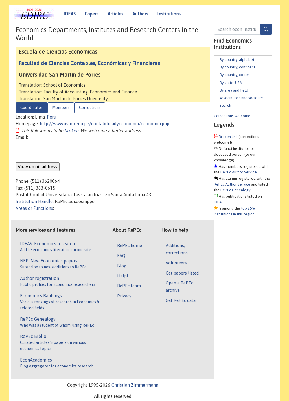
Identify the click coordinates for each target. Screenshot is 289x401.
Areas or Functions (34, 208)
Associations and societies (242, 97)
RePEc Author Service (238, 172)
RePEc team (129, 285)
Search (225, 105)
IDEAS (70, 13)
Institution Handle (34, 201)
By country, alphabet (237, 59)
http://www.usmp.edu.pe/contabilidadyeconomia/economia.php (104, 123)
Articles (115, 13)
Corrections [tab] (89, 107)
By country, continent (237, 67)
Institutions (169, 13)
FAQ (121, 255)
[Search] (266, 29)
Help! (122, 275)
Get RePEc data (181, 300)
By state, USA (231, 82)
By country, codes (234, 74)
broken (71, 130)
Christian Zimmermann (134, 384)
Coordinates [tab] (31, 107)
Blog (121, 265)
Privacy (124, 295)
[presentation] (58, 151)
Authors (140, 13)
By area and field (234, 90)
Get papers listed (182, 272)
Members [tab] (60, 107)
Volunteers (176, 262)
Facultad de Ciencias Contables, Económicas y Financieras (89, 63)
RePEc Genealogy (235, 190)
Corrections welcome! (232, 115)
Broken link (228, 136)
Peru (51, 116)
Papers (91, 13)
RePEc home (129, 245)
